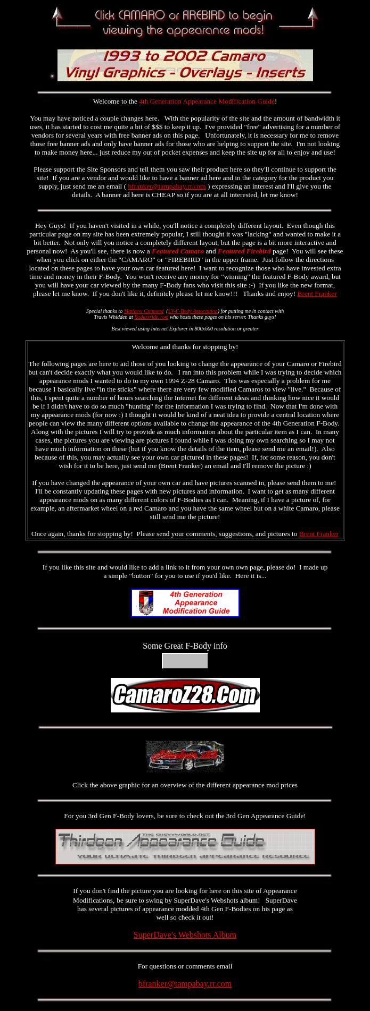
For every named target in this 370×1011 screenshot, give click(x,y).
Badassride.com (151, 317)
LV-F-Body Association (193, 311)
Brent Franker (317, 294)
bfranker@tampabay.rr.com (166, 186)
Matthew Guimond (144, 311)
